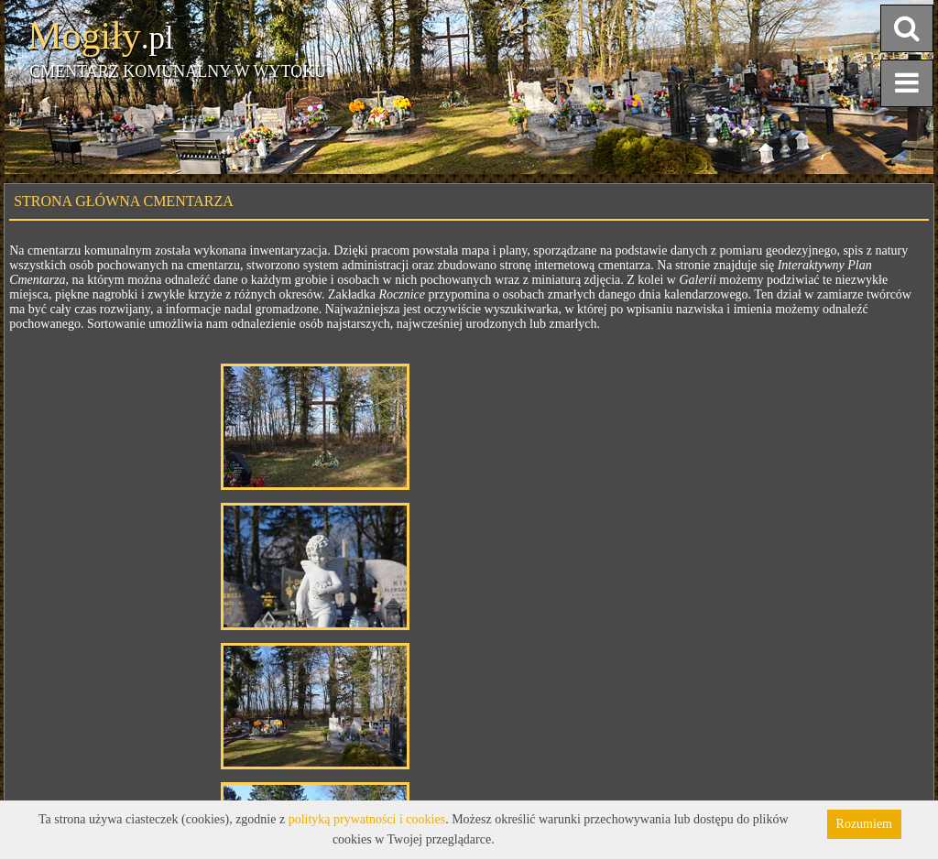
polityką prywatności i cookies (367, 819)
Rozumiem (864, 824)
